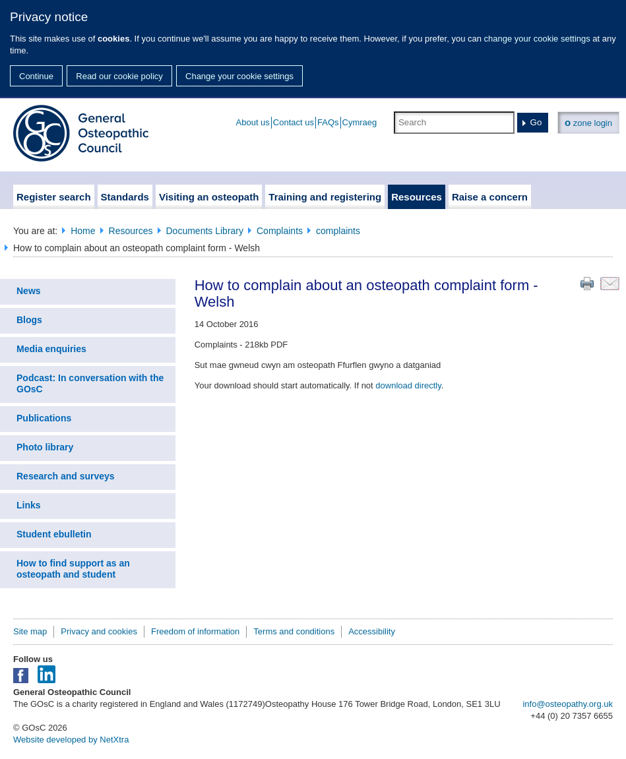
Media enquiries (51, 349)
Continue (36, 76)
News (28, 291)
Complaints (280, 231)
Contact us (293, 122)
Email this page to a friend (609, 283)
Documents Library (205, 231)
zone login (588, 122)
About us (253, 122)
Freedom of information (195, 631)
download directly (408, 385)
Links (28, 505)
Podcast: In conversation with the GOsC (90, 383)
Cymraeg (359, 122)
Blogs (29, 320)
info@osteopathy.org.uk (567, 704)
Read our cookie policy (119, 76)
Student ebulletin (54, 534)
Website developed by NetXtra (71, 739)
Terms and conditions (293, 631)
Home (83, 231)
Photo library (44, 447)
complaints (338, 231)
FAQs (328, 122)
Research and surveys (65, 476)
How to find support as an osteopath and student (73, 569)
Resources (131, 231)
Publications (43, 418)
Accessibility (371, 631)
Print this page (587, 283)
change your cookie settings (537, 39)
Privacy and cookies (99, 631)
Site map (30, 631)
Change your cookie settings (239, 76)
